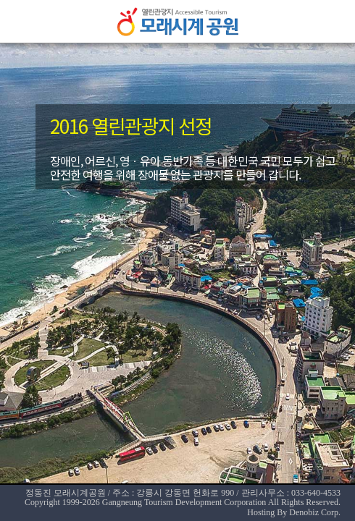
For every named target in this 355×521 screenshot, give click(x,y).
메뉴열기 (22, 22)
